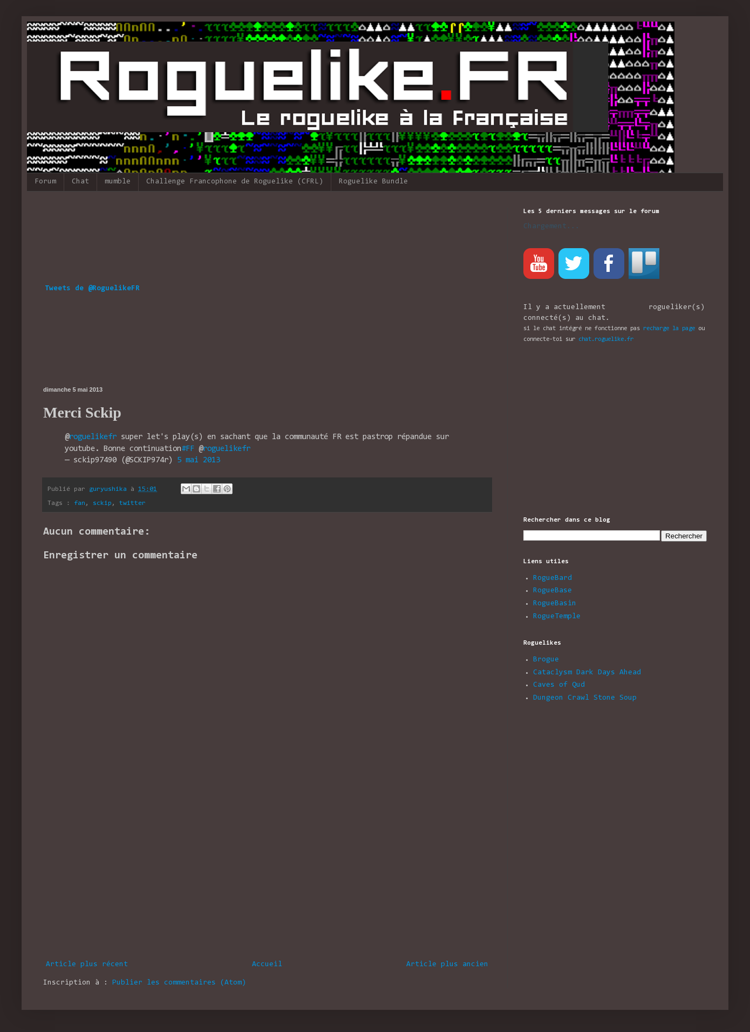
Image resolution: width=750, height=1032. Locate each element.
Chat (80, 182)
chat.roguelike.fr (605, 339)
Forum (45, 182)
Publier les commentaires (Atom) (179, 983)
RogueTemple (557, 616)
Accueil (267, 964)
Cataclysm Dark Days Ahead (587, 672)
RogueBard (552, 578)
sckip (102, 503)
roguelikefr (93, 437)
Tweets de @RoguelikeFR (92, 288)
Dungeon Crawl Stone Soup (585, 698)
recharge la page (669, 328)
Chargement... (551, 226)
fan (79, 503)
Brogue (546, 660)
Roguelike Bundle (373, 182)
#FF (187, 449)
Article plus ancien (447, 964)
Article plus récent (87, 964)
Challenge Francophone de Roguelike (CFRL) (234, 182)
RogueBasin (554, 603)
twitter (132, 503)
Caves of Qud (559, 685)
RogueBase (552, 590)
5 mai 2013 (198, 460)
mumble (118, 182)
